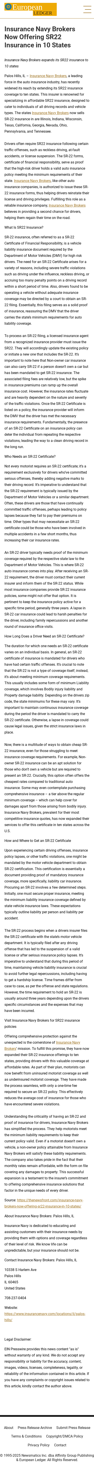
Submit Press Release (73, 1428)
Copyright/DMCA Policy (64, 1436)
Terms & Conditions (26, 1436)
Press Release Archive (35, 1428)
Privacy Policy (39, 1445)
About (8, 1428)
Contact (60, 1445)
